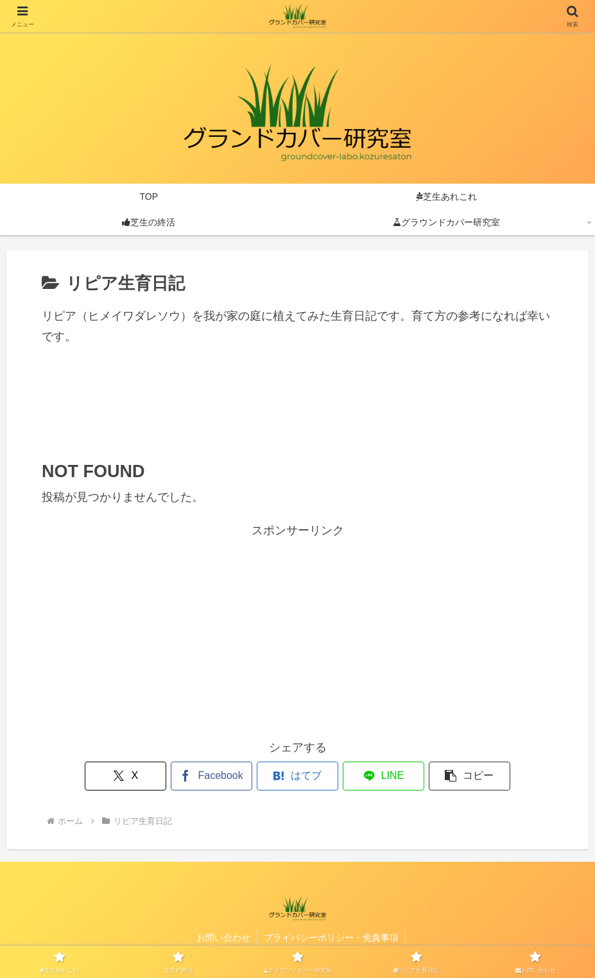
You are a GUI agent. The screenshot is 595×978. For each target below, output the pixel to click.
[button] (470, 776)
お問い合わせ (223, 937)
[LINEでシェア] (384, 776)
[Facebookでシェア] (212, 776)
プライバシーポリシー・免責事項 (331, 937)
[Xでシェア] (126, 776)
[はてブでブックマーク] (298, 776)
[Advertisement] (297, 410)
